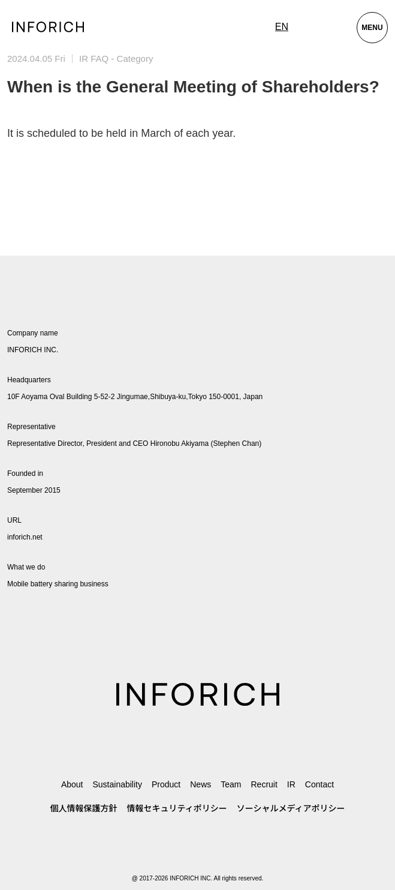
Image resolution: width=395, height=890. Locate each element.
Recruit (264, 784)
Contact (319, 784)
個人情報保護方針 (83, 808)
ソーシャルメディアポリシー (291, 808)
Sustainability (117, 784)
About (72, 784)
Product (166, 784)
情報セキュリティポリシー (177, 808)
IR (291, 784)
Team (231, 784)
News (200, 784)
